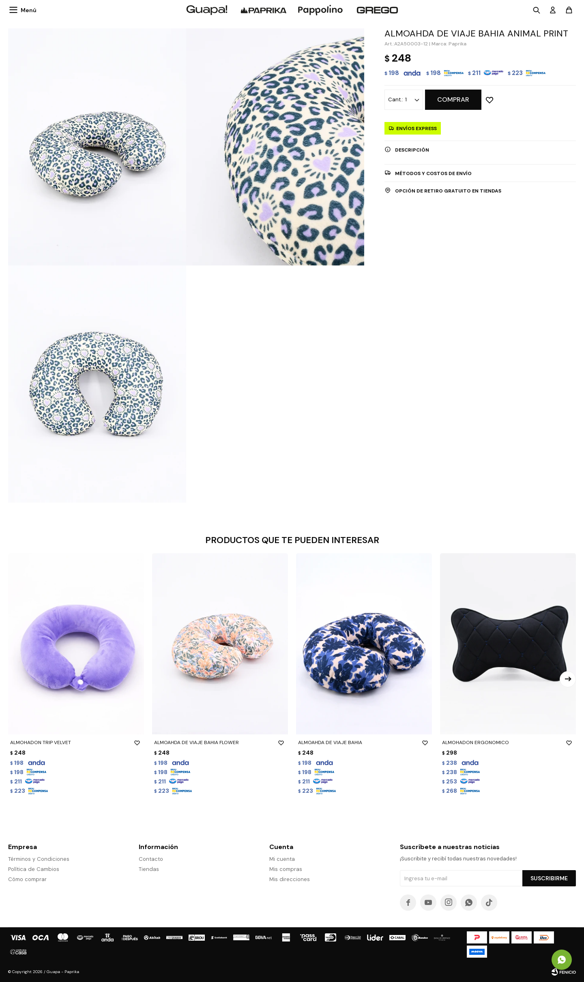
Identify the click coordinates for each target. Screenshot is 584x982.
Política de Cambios (33, 869)
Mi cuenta (282, 859)
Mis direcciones (289, 879)
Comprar (453, 99)
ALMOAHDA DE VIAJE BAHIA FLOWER (220, 742)
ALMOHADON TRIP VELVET (76, 742)
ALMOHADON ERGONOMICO (508, 742)
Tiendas (149, 869)
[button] (568, 679)
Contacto (151, 859)
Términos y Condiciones (38, 859)
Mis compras (285, 869)
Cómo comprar (27, 879)
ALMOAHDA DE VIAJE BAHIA (364, 742)
